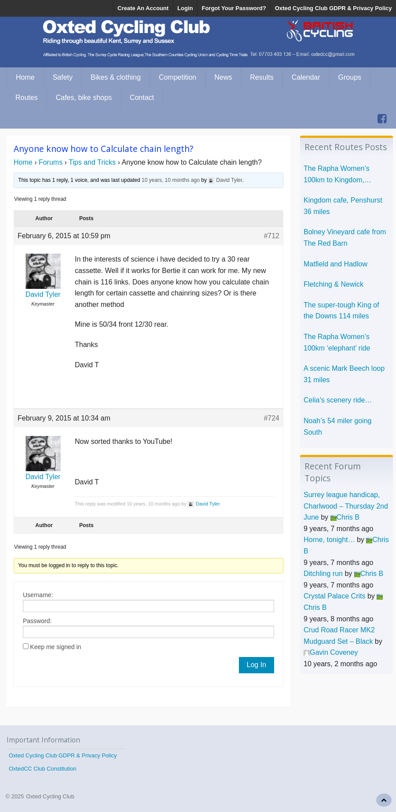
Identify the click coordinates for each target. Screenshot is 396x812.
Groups (349, 77)
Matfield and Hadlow (335, 264)
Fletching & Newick (333, 284)
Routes (26, 97)
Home (25, 77)
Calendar (306, 77)
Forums (50, 162)
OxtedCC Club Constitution (43, 768)
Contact (142, 97)
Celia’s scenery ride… (338, 400)
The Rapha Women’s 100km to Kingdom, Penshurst (337, 175)
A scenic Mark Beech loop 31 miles (344, 374)
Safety (63, 77)
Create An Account (143, 8)
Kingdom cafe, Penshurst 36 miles (343, 205)
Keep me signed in (55, 646)
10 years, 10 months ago (171, 180)
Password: (37, 620)
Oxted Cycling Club (50, 796)
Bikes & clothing (116, 77)
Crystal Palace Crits (334, 596)
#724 (271, 418)
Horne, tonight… (329, 539)
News (223, 77)
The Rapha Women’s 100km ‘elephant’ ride (337, 342)
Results (261, 77)
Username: (38, 594)
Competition (177, 77)
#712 (271, 236)
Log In (256, 664)
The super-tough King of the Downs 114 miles (341, 310)
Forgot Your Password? (234, 8)
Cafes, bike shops (84, 97)
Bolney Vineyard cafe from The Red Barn (345, 237)
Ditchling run (323, 573)
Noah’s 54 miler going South (337, 426)
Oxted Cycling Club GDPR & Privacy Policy (333, 8)
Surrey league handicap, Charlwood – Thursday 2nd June (346, 506)
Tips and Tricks (92, 162)
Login (185, 8)
